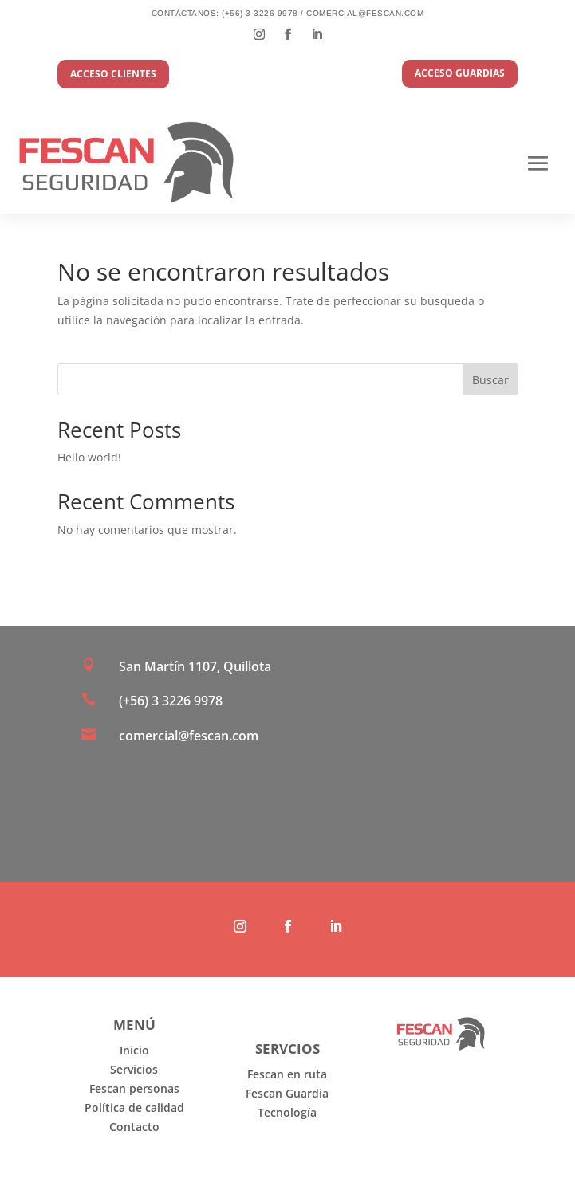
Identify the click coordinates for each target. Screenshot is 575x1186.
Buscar (490, 379)
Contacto (134, 1126)
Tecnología (287, 1112)
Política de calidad (134, 1107)
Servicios (134, 1069)
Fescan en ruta (287, 1074)
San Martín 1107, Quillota (195, 666)
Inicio (134, 1050)
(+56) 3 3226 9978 (260, 13)
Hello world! (89, 457)
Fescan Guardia (287, 1093)
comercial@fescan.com (364, 13)
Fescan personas (134, 1088)
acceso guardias (460, 73)
